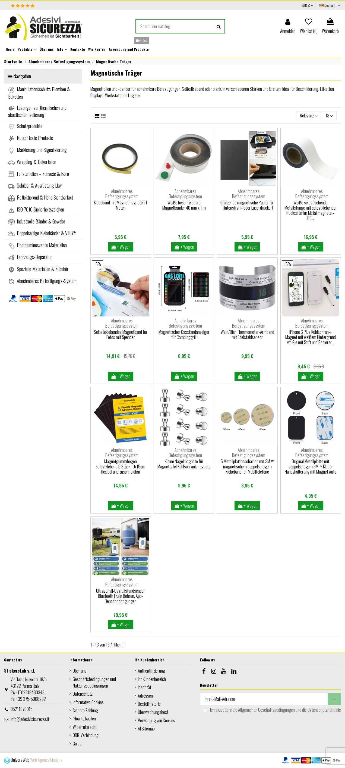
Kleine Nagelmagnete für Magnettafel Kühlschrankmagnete (184, 464)
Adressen (145, 695)
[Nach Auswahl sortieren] (308, 115)
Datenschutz (83, 694)
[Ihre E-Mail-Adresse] (264, 699)
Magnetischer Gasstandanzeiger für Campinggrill (184, 334)
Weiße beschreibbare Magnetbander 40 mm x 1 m (184, 205)
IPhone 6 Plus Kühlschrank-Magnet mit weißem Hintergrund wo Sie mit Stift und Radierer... (310, 337)
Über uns (80, 670)
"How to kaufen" (85, 718)
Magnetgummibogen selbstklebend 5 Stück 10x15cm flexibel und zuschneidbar (120, 466)
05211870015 (22, 709)
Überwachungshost (153, 712)
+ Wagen (121, 247)
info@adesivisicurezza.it (30, 719)
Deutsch (330, 5)
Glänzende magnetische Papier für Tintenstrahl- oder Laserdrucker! (247, 205)
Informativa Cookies (88, 702)
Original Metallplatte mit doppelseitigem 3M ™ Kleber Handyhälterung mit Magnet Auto (310, 466)
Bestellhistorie (149, 704)
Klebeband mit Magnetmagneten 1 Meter (120, 205)
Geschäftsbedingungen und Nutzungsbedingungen (94, 682)
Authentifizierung (151, 670)
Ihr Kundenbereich (152, 679)
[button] (27, 49)
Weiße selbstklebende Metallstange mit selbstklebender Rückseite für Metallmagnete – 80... (310, 210)
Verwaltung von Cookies (156, 720)
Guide (77, 743)
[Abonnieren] (334, 699)
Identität (144, 687)
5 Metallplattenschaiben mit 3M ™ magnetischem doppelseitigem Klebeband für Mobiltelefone (247, 466)
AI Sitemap (146, 728)
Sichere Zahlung (85, 710)
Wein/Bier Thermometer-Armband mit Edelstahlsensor (247, 334)
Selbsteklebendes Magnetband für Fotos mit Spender (120, 334)
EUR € (307, 5)
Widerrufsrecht (85, 727)
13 (329, 115)
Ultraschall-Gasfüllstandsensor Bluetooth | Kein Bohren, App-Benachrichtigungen (120, 595)
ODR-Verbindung (86, 735)
